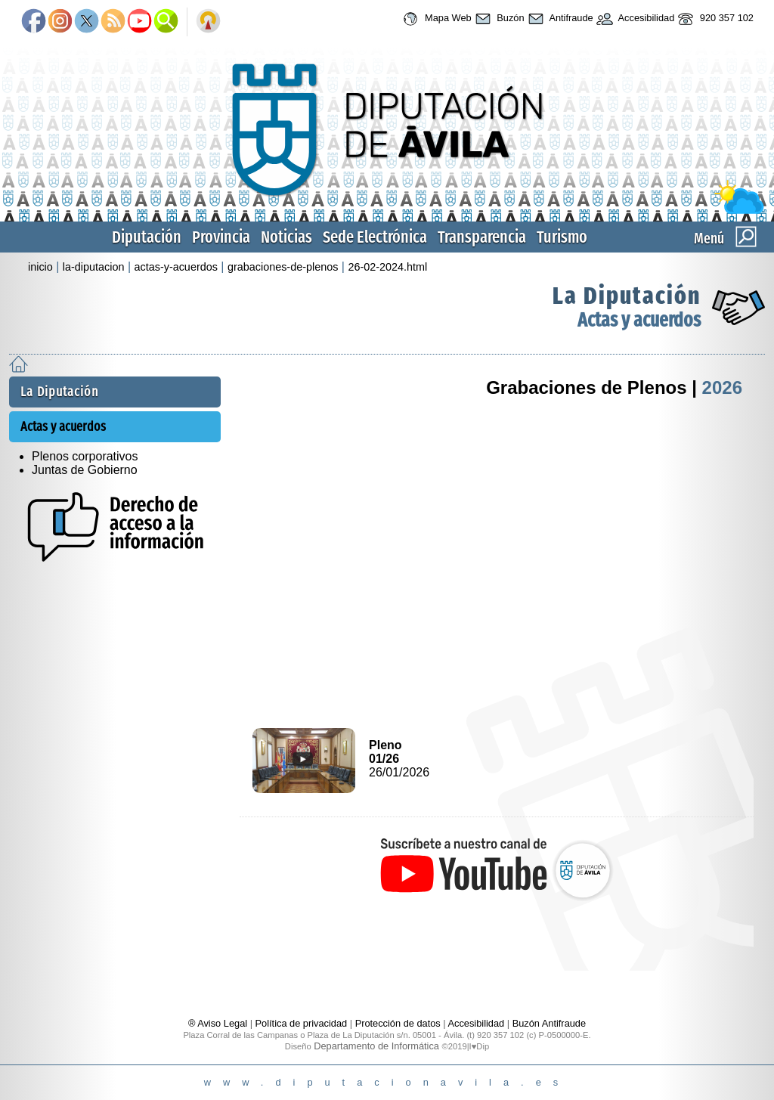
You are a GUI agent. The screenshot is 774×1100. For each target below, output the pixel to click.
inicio (40, 267)
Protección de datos (398, 1023)
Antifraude (559, 19)
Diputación (146, 237)
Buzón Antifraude (549, 1023)
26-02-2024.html (387, 267)
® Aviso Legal (219, 1023)
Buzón (498, 19)
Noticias (286, 237)
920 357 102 (714, 19)
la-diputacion (94, 267)
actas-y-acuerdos (176, 267)
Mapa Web (435, 19)
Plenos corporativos (85, 456)
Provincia (221, 237)
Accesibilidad (634, 19)
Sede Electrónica (375, 237)
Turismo (562, 237)
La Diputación (627, 295)
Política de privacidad (301, 1023)
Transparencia (482, 237)
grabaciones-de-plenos (283, 267)
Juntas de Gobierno (85, 469)
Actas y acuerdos (639, 320)
